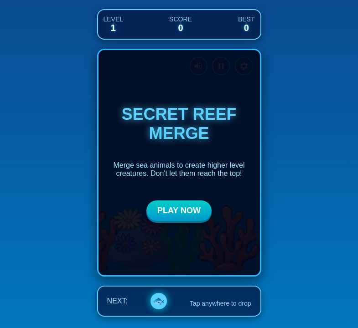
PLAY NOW (179, 210)
